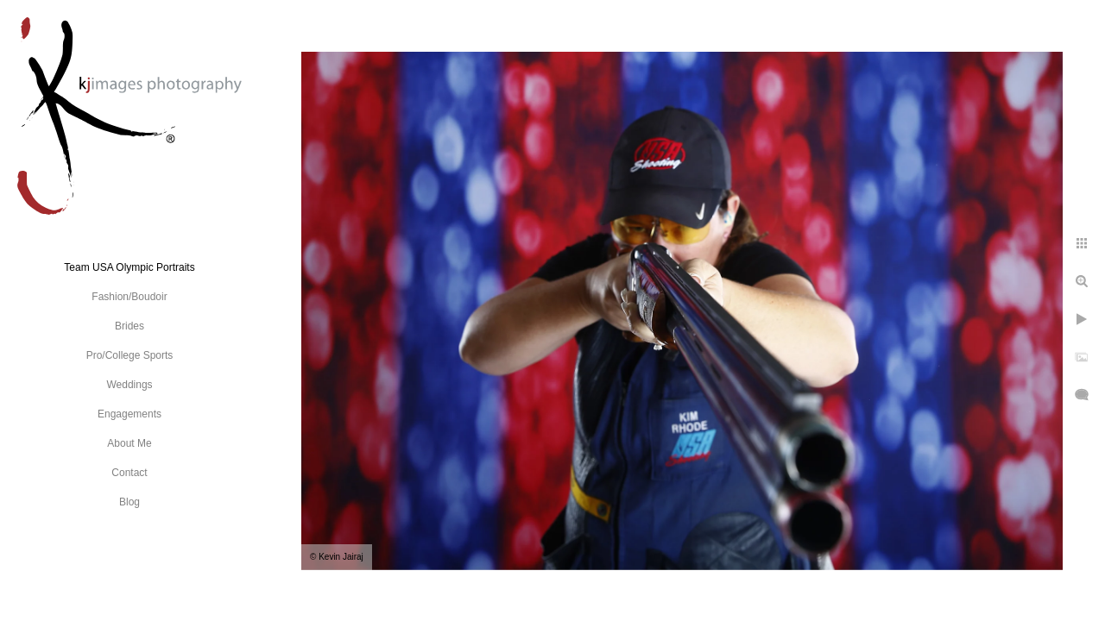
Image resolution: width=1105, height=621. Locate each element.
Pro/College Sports (130, 355)
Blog (129, 502)
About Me (129, 443)
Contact (129, 473)
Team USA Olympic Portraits (129, 267)
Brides (129, 326)
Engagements (129, 414)
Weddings (129, 385)
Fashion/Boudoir (129, 297)
